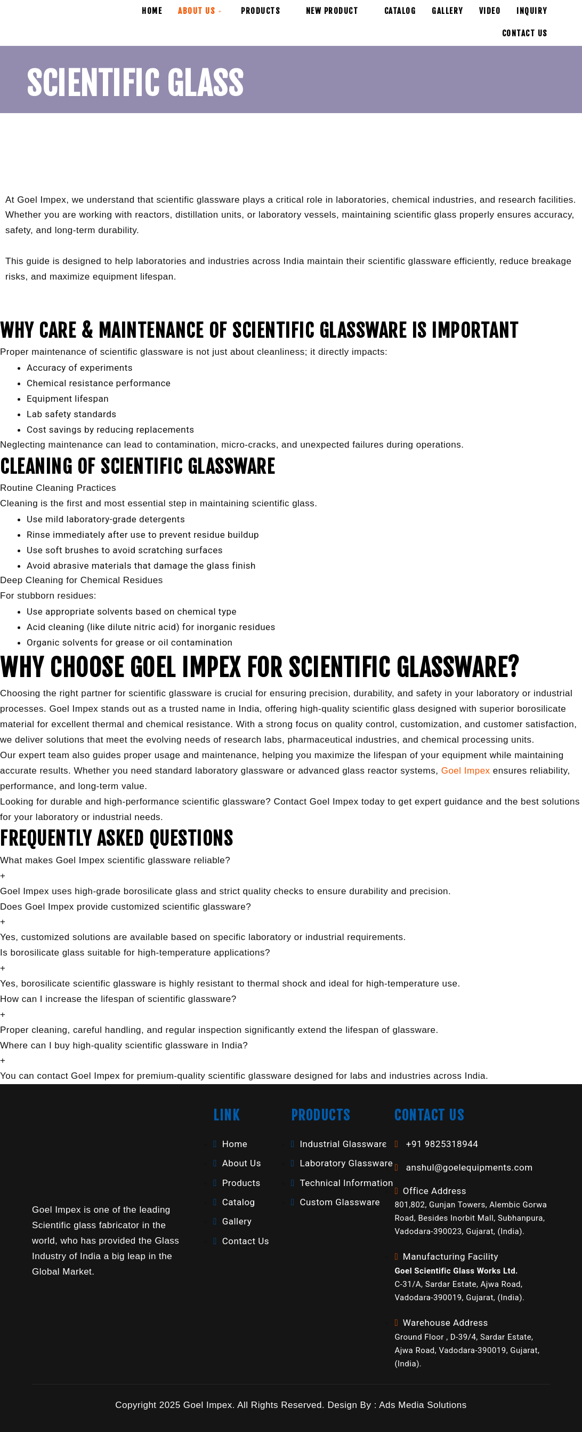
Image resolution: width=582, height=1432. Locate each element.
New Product (337, 11)
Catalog (400, 11)
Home (152, 11)
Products (265, 11)
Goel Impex (465, 771)
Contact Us (524, 33)
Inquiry (531, 11)
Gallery (447, 11)
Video (490, 11)
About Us (201, 11)
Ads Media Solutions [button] (422, 1405)
